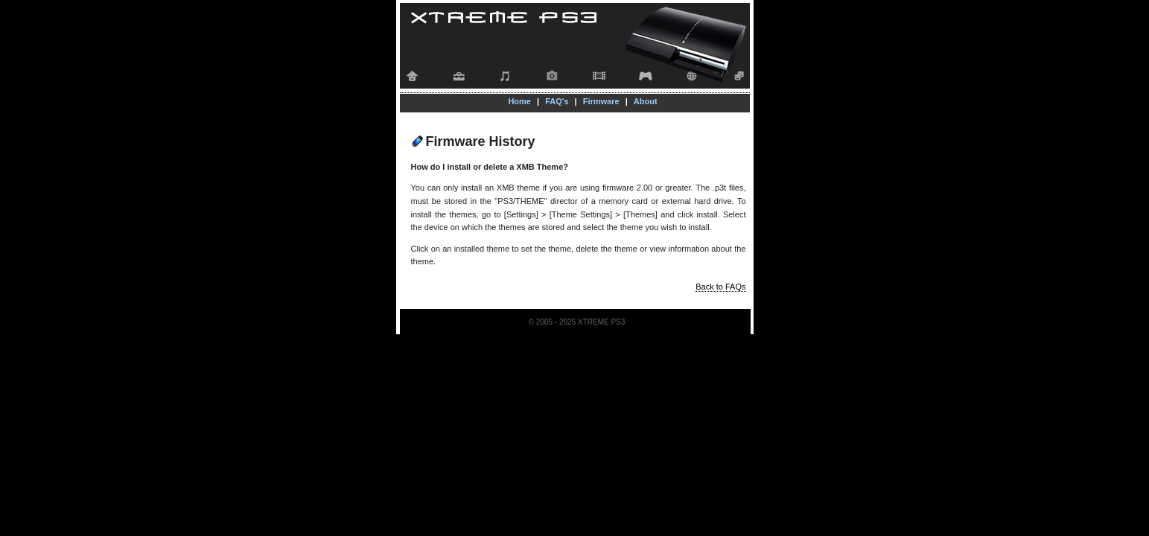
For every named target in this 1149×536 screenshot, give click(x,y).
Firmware (601, 101)
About (646, 101)
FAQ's (556, 101)
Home (519, 101)
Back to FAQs (720, 286)
